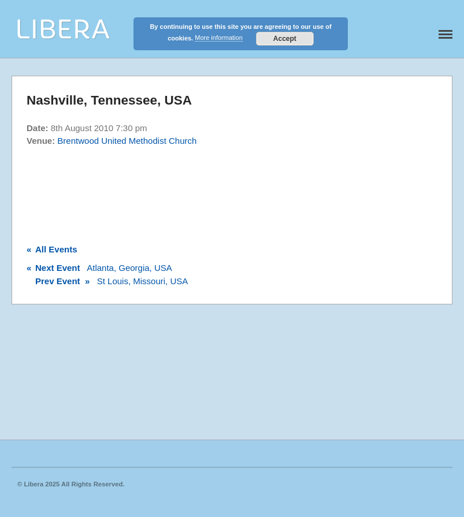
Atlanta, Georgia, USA (99, 268)
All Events (52, 249)
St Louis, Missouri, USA (107, 281)
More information (219, 37)
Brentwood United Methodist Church (126, 141)
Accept (284, 39)
